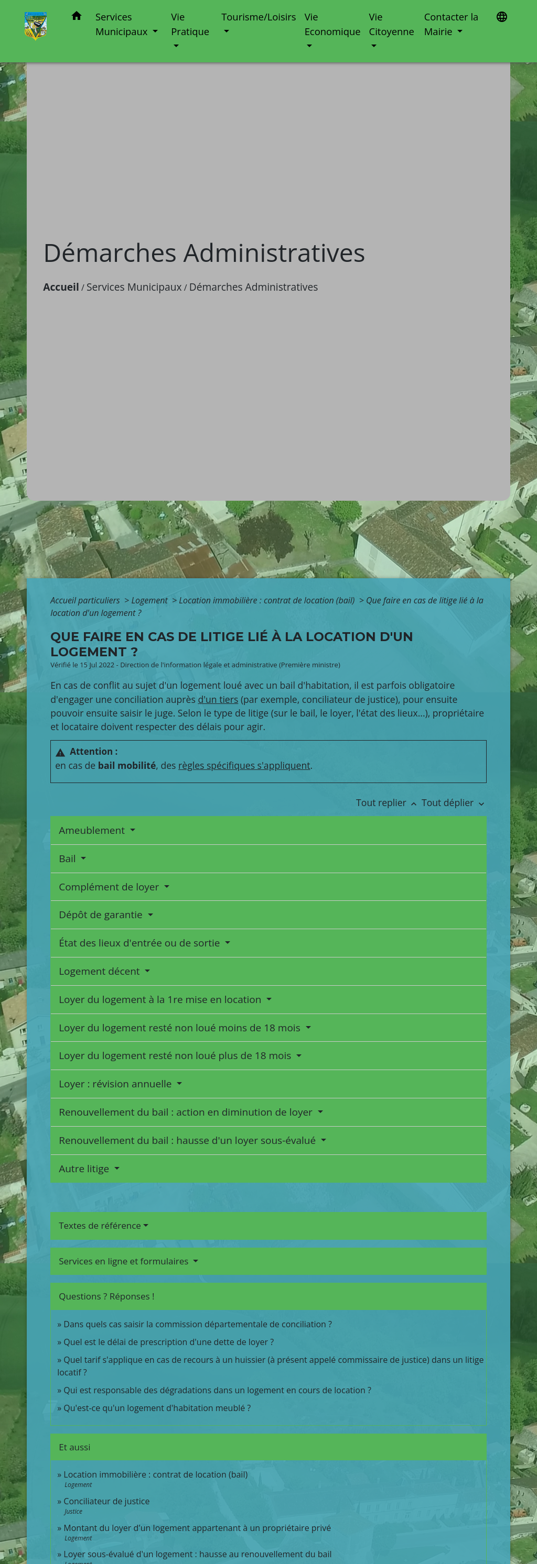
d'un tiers (218, 699)
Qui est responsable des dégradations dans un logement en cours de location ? (217, 1390)
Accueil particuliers (86, 600)
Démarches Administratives (253, 287)
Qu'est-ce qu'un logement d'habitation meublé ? (157, 1408)
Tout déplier (454, 802)
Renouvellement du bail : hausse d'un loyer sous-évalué (188, 1140)
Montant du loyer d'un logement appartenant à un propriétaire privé (197, 1528)
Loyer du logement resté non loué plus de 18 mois (176, 1055)
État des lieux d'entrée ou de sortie (140, 943)
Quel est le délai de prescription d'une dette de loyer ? (168, 1342)
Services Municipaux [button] (122, 24)
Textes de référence (100, 1225)
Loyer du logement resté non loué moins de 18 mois (181, 1027)
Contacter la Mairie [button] (451, 24)
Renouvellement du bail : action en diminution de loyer (187, 1112)
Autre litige (85, 1168)
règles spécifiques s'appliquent (244, 765)
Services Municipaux (134, 287)
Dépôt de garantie (102, 914)
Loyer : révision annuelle (116, 1084)
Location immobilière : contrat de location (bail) (268, 600)
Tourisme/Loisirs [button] (258, 16)
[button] (76, 17)
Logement (150, 600)
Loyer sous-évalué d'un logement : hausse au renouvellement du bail (197, 1554)
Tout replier (389, 802)
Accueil (61, 287)
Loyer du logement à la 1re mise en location (161, 999)
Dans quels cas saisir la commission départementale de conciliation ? (197, 1324)
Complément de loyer (110, 887)
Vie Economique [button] (333, 24)
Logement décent (100, 971)
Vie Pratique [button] (190, 24)
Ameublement (93, 830)
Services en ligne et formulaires (125, 1261)
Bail (68, 858)
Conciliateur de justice (106, 1501)
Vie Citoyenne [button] (391, 24)
